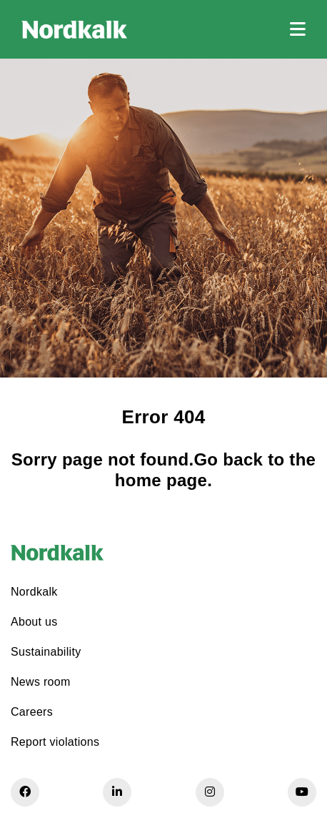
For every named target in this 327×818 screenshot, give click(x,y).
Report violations (55, 742)
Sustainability (46, 652)
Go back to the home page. (215, 470)
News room (41, 682)
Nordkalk (34, 592)
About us (34, 622)
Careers (32, 712)
